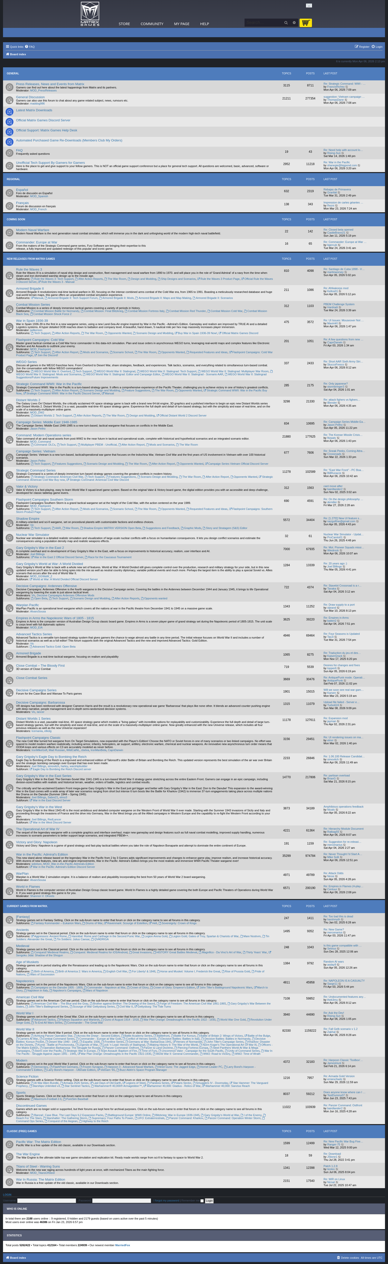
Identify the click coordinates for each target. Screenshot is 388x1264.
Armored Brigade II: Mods (116, 297)
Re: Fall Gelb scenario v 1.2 (341, 1028)
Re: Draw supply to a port (339, 604)
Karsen (331, 692)
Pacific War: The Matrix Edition (38, 1142)
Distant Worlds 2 (28, 400)
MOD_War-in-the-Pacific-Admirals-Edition (68, 863)
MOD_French (38, 209)
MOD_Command (40, 441)
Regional (13, 179)
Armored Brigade (28, 653)
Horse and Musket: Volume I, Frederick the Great (188, 971)
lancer (40, 711)
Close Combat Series (31, 678)
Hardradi (332, 307)
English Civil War (115, 971)
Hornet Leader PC (209, 1066)
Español (22, 190)
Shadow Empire (27, 518)
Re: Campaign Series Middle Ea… (345, 421)
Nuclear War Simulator (32, 535)
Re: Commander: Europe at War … (345, 241)
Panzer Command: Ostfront (120, 1047)
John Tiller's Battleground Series (46, 1006)
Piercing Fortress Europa (191, 1047)
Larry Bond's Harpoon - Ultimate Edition (70, 1069)
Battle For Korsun (183, 1035)
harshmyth (333, 919)
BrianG (331, 778)
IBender (332, 402)
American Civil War (30, 997)
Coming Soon (16, 219)
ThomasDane (335, 99)
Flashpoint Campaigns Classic (38, 738)
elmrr (330, 740)
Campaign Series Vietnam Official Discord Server (236, 463)
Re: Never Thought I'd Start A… (343, 854)
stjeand (331, 607)
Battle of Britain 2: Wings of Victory (220, 1035)
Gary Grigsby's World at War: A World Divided (49, 564)
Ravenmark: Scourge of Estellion (125, 923)
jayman (331, 721)
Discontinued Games (31, 1106)
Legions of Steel (134, 1082)
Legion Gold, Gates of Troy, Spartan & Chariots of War (204, 936)
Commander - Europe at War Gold (98, 1038)
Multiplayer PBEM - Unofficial (97, 444)
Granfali (332, 192)
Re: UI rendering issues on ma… (344, 737)
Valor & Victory (27, 486)
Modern (21, 1060)
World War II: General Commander (175, 1053)
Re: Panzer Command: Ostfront (343, 1105)
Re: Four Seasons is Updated (342, 633)
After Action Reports (89, 278)
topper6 (332, 668)
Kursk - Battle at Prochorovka (54, 1044)
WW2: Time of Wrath (246, 1053)
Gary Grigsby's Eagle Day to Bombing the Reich (51, 757)
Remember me (192, 1200)
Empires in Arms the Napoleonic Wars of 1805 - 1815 (55, 618)
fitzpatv (331, 437)
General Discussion (30, 97)
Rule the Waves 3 (29, 269)
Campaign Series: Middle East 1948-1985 (46, 422)
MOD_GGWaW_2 (41, 576)
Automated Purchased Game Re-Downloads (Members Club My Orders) (69, 140)
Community (152, 23)
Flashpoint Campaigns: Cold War (40, 340)
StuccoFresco (335, 364)
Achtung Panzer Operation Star (51, 1035)
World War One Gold (231, 1019)
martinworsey (335, 272)
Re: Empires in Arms (336, 617)
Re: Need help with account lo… (343, 149)
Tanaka (331, 588)
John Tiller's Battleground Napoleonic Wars (224, 987)
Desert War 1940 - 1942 (61, 1041)
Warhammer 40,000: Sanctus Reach (226, 1085)
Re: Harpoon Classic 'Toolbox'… (343, 1060)
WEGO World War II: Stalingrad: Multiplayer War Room (233, 371)
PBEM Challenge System (339, 304)
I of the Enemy (251, 1115)
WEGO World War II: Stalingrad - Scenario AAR (192, 374)
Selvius (331, 948)
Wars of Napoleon (95, 990)
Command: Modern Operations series (43, 435)
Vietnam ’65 (106, 1069)
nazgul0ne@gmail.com (341, 521)
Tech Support (40, 333)
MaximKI (332, 323)
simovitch (53, 766)
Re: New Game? (334, 929)
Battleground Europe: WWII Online (127, 1115)
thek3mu (332, 999)
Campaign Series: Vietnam (35, 451)
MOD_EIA (36, 627)
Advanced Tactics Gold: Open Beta (52, 646)
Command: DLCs (43, 444)
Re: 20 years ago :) (335, 563)
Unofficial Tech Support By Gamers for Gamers (50, 163)
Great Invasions (140, 952)
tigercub (332, 244)
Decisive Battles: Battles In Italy (179, 1038)
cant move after (333, 486)
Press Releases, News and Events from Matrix (50, 84)
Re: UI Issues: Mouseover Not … (344, 320)
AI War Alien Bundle (44, 1082)
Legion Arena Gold (154, 936)
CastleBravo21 (336, 232)
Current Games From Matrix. (27, 906)
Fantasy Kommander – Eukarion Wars (56, 923)
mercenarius (335, 844)
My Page (182, 23)
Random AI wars (334, 961)
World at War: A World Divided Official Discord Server (64, 579)
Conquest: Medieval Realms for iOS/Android (99, 952)
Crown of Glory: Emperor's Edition (172, 987)
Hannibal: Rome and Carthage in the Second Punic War (104, 936)
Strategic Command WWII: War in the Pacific (49, 384)
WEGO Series (26, 362)
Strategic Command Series (36, 470)
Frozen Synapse (91, 1066)
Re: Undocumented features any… (345, 996)
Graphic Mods (191, 528)
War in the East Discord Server (50, 800)
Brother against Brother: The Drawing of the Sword (122, 1003)
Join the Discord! (46, 355)
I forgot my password (166, 1200)
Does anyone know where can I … (345, 1092)
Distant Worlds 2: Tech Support (51, 415)
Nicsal (331, 1182)
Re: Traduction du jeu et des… (342, 652)
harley (64, 766)
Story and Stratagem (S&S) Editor (225, 528)
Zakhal (331, 1031)
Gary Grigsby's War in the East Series (43, 776)
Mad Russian (57, 750)
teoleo (331, 1169)
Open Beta (39, 598)
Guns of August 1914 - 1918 (120, 1019)
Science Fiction (27, 1076)
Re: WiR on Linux (334, 1179)
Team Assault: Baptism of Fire (117, 1050)
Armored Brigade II (30, 288)
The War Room (115, 278)
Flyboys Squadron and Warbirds (78, 1019)
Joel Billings (37, 554)
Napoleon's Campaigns (65, 990)
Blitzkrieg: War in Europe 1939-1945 (175, 1115)
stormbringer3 (335, 386)
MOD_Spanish (39, 196)
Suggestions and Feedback (160, 528)
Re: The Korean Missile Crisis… (343, 434)
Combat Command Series (57, 1038)
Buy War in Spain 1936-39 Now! (196, 333)
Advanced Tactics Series (34, 634)
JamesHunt (334, 1063)
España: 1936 (90, 1041)
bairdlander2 (335, 489)
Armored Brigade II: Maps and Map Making (163, 297)
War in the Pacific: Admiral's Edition (42, 854)
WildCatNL (73, 750)
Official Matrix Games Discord (238, 333)
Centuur (332, 889)
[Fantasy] (23, 917)
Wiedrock (333, 550)
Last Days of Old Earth (105, 1082)
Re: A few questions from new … (343, 339)
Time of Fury (147, 1050)
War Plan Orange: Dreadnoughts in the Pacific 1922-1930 (114, 1053)
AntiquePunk (335, 680)
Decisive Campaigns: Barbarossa (40, 702)
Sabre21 (53, 797)
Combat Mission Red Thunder (186, 310)
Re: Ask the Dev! (334, 1012)
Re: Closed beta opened (338, 229)
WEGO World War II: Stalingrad (114, 371)
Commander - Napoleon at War (104, 987)
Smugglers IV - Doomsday (210, 1082)
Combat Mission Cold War (225, 310)
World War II (25, 1029)
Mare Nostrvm (250, 936)
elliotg (48, 730)
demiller (332, 502)
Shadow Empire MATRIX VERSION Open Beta (110, 528)
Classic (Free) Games (22, 1131)
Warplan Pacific (27, 605)
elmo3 (63, 797)
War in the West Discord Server (50, 822)
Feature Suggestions (136, 390)
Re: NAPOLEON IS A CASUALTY (344, 980)
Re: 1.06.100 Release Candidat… (344, 756)
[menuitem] (30, 47)
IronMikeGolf (39, 750)
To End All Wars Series (46, 1022)
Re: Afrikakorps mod (336, 288)
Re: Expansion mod (336, 718)
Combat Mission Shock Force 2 (51, 313)
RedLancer (54, 819)
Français (22, 203)
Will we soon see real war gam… (344, 689)
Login (7, 1194)
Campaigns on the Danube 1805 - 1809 (56, 987)
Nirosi (330, 876)
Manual (37, 297)
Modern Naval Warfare (32, 230)
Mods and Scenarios (94, 352)
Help (204, 23)
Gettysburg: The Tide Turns (152, 1006)
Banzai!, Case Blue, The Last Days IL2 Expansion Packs (67, 1115)
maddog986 (37, 103)
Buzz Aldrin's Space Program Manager (141, 1069)
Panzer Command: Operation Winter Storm (233, 1118)
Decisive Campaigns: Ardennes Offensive (46, 586)
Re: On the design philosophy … (343, 499)
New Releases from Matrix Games (31, 258)
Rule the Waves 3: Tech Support (52, 278)
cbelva (85, 750)
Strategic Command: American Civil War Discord (97, 479)
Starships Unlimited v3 (44, 1085)
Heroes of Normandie (187, 1041)
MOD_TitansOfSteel (42, 1172)
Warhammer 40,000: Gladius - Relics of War (172, 1085)
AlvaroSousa (38, 611)
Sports (21, 1092)
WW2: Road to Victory (215, 1053)
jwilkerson (36, 330)
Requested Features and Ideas (206, 352)
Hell (153, 923)
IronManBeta (98, 750)
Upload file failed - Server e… (342, 702)
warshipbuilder (79, 766)
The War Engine (28, 1154)
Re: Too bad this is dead (338, 916)
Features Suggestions (67, 463)
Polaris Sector (181, 1082)
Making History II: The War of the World (172, 1044)
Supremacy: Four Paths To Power (111, 1118)
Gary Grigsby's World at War (220, 1115)
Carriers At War (27, 1038)
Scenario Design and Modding (153, 333)
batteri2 (332, 620)
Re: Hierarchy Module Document (344, 828)
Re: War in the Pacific (337, 162)
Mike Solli (333, 857)
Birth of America (42, 971)
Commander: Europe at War (36, 242)
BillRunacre (334, 473)
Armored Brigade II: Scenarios (213, 297)
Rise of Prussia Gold (236, 971)
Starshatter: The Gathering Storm (65, 1118)
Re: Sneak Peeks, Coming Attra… (344, 450)
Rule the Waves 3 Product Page (218, 278)
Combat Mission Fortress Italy (144, 310)
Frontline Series (112, 1041)
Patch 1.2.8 (331, 1166)
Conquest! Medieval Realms (49, 952)
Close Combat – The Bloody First (40, 665)
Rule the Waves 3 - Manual (56, 281)
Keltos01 (332, 291)
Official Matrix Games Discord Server (43, 120)
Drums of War (92, 923)
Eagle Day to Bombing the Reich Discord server (60, 769)
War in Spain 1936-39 (32, 321)
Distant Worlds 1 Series (33, 718)
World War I (24, 1013)
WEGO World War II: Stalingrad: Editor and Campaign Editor (121, 374)
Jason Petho (37, 428)
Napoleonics (25, 981)
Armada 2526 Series (74, 1082)
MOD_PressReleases (43, 90)
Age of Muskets (27, 962)
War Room (70, 528)
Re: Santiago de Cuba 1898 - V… (344, 269)
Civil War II (124, 1006)
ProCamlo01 (335, 537)
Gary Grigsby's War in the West (39, 807)
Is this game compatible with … (343, 945)
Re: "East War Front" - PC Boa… (344, 469)
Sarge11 (332, 983)
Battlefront (162, 1035)
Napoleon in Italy (36, 990)
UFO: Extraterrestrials (150, 1118)
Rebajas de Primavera (337, 189)
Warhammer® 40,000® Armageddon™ (116, 1085)
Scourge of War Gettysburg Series (92, 1006)
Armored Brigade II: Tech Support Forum (71, 297)
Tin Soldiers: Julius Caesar (72, 939)
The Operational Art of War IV (37, 829)
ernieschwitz (335, 1079)
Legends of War (86, 1044)
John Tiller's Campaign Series (224, 1041)
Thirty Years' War (255, 952)
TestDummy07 (336, 1095)
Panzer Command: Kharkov (184, 1118)
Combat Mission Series (33, 304)
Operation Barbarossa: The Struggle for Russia (70, 1047)
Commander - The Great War (83, 1022)
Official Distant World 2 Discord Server (181, 415)
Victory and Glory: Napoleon (36, 842)
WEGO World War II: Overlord (51, 371)
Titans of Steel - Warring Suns (38, 1166)
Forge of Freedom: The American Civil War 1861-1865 (191, 1003)
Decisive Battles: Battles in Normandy (225, 1038)
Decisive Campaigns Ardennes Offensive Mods (65, 595)
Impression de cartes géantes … (343, 202)
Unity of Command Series (242, 1050)
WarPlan (22, 873)
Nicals (331, 809)
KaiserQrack (335, 655)
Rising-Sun (334, 152)
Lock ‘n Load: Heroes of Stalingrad (122, 1044)
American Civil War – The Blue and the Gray (59, 1003)
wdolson (37, 863)
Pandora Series (158, 1082)
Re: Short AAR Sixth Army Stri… (343, 361)
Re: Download (332, 1153)
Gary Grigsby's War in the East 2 (40, 548)
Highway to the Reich (93, 1121)
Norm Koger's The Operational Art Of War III (228, 1044)
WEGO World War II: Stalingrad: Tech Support (167, 371)
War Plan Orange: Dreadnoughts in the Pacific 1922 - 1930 (177, 1019)
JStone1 (332, 1156)
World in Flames (28, 886)
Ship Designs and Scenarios (177, 278)
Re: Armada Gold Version (339, 1076)
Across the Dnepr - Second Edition (97, 1035)
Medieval (22, 946)
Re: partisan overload (337, 775)
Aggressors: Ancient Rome (49, 936)
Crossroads (334, 453)
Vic (32, 524)
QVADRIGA (100, 939)
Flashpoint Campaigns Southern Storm (44, 499)
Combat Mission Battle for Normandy (55, 310)
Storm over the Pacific (47, 1050)
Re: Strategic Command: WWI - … (345, 83)
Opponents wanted (154, 598)
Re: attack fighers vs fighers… (342, 399)
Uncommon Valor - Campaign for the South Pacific (191, 1050)
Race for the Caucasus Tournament (108, 557)
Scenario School (121, 352)
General (13, 73)
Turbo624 (333, 705)
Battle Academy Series (136, 1035)
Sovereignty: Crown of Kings (178, 923)
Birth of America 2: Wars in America (78, 971)
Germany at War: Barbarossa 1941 (148, 1041)
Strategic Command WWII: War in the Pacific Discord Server (61, 393)
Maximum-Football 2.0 (46, 1098)
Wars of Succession (40, 974)
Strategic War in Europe (79, 1050)
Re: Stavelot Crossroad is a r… (343, 585)
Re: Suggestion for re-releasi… (342, 841)
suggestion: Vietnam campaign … (344, 96)
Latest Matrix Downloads (34, 110)
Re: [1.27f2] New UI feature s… (343, 518)
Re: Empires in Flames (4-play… (343, 886)
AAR (56, 528)
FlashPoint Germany (64, 1066)
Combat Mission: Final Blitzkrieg (102, 310)
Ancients (22, 930)
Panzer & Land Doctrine (156, 1047)
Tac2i (330, 636)
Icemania (37, 730)
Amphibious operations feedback (344, 806)
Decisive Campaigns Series (36, 690)
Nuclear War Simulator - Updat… (344, 534)
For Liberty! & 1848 (142, 971)
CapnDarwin (335, 342)
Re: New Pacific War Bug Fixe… (343, 1141)
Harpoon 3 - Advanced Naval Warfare (128, 1066)
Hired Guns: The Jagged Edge (175, 1066)
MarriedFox (122, 1245)
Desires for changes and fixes (342, 665)
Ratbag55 (333, 831)
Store (124, 23)
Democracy (39, 1066)
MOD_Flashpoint (40, 349)
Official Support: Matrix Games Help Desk (46, 130)
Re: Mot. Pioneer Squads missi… (344, 547)
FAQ (19, 150)
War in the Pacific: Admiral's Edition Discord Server (62, 866)
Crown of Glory (137, 987)
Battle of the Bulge (257, 1035)
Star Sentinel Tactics (75, 1085)
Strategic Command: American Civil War (57, 476)
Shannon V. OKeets (42, 896)
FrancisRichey (336, 86)
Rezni (330, 205)
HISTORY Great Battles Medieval (175, 952)
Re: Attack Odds (333, 873)
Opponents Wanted (118, 333)
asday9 (331, 964)
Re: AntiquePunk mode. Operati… (344, 677)
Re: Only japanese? (336, 383)
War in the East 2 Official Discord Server (57, 557)
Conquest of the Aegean (61, 1121)
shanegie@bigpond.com (342, 165)
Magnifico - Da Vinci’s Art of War (220, 952)
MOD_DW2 (37, 412)
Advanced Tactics (43, 1019)
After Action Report (65, 352)
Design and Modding (142, 278)
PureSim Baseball (75, 1098)
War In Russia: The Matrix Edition (40, 1179)
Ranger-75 (333, 1144)
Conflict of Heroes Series (140, 1038)
